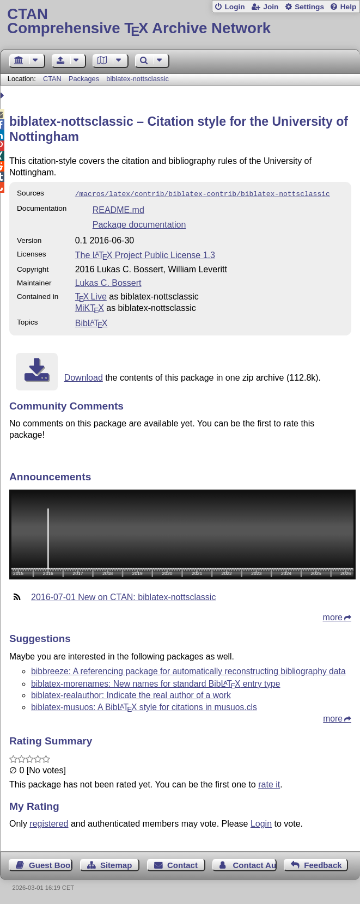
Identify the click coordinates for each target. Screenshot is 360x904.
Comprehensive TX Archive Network (179, 21)
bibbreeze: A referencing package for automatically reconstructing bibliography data (188, 670)
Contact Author (254, 864)
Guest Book (50, 864)
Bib (91, 322)
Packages (85, 79)
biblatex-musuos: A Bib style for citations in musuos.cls (144, 706)
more (333, 616)
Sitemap (116, 864)
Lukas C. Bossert (108, 281)
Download (83, 376)
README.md (118, 208)
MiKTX (89, 306)
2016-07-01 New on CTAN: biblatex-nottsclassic (123, 596)
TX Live (91, 295)
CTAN (52, 79)
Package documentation (139, 223)
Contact (182, 864)
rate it (269, 783)
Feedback (322, 864)
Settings (309, 7)
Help (348, 7)
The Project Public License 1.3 (145, 254)
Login (234, 7)
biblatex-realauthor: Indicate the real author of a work (131, 694)
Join (270, 7)
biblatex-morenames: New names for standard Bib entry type (155, 682)
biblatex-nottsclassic (137, 79)
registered (48, 822)
